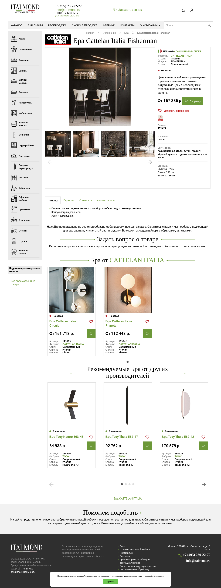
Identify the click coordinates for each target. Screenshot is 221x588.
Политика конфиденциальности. (23, 570)
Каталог (16, 25)
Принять (110, 581)
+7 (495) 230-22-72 (68, 6)
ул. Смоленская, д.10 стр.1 (68, 15)
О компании (150, 25)
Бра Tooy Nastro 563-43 (66, 436)
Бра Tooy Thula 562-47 (122, 436)
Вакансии (125, 556)
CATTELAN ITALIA (181, 55)
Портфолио (126, 552)
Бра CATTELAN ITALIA (128, 498)
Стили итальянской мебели (135, 549)
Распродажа (57, 25)
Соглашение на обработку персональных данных (134, 571)
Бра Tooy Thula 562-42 (178, 436)
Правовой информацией (154, 576)
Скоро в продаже (84, 25)
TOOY (66, 456)
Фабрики (109, 25)
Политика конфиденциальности (138, 566)
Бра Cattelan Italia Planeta (119, 323)
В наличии (35, 25)
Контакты (127, 25)
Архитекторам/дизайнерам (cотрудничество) (135, 561)
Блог (122, 546)
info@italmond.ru (68, 10)
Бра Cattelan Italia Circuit (62, 323)
